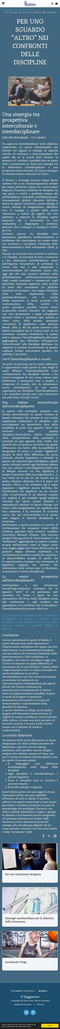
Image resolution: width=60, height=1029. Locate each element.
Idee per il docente (24, 10)
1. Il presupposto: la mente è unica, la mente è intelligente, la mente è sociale (30, 617)
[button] (52, 3)
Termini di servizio (23, 1004)
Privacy (40, 1004)
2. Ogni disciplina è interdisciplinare (30, 620)
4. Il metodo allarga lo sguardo (30, 627)
